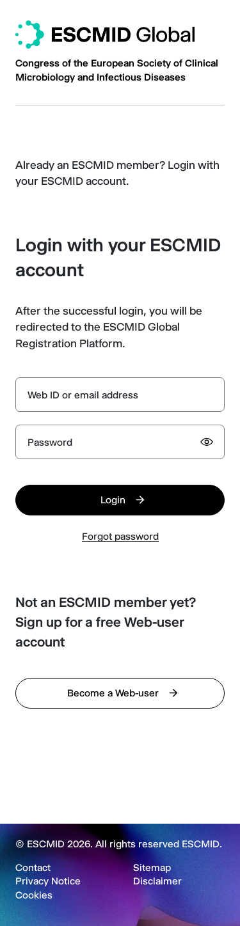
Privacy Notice (48, 881)
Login (112, 500)
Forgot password (120, 536)
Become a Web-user (113, 693)
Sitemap (152, 868)
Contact (33, 868)
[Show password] (207, 442)
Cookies (33, 895)
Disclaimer (157, 881)
